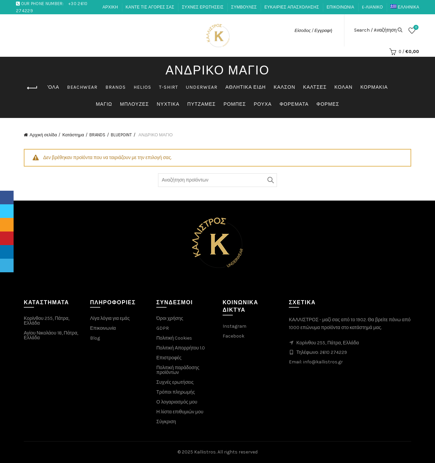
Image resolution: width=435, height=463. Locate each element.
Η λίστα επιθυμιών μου (179, 412)
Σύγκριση (166, 422)
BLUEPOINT (121, 134)
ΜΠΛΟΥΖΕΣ (134, 104)
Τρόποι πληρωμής (175, 392)
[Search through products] (217, 180)
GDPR (162, 328)
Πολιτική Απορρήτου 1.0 (180, 348)
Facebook (233, 336)
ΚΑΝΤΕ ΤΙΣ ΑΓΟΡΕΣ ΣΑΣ (150, 7)
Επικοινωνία (103, 328)
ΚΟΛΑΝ (343, 87)
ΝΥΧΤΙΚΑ (168, 104)
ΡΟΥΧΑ (263, 104)
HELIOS (142, 87)
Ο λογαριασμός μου (176, 402)
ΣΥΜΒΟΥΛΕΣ (244, 7)
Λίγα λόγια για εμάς (110, 318)
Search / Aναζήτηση (375, 30)
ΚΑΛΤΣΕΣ (315, 87)
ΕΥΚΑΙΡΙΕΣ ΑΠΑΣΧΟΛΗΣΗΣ (291, 7)
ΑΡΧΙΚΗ (110, 7)
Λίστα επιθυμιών (415, 27)
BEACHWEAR (82, 87)
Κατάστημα (73, 134)
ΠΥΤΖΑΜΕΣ (201, 104)
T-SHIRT (168, 87)
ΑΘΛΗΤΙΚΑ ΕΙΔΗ (245, 87)
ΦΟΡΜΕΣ (327, 104)
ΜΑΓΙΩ (104, 104)
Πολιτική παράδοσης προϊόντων (177, 370)
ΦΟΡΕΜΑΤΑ (294, 104)
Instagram (234, 326)
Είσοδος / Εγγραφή (313, 30)
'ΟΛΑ (53, 87)
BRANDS (115, 87)
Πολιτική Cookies (174, 338)
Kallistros (205, 452)
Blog (95, 338)
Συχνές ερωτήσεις (175, 382)
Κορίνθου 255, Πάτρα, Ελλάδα (46, 320)
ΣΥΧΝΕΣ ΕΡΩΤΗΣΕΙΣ (202, 7)
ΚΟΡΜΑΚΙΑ (374, 87)
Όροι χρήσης (169, 318)
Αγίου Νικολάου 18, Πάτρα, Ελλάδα (51, 335)
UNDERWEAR (202, 87)
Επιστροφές (168, 358)
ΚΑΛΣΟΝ (284, 87)
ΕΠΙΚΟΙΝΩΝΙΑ (340, 7)
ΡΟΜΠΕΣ (235, 104)
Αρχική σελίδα (43, 134)
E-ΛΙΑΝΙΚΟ (372, 7)
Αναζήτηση (270, 180)
